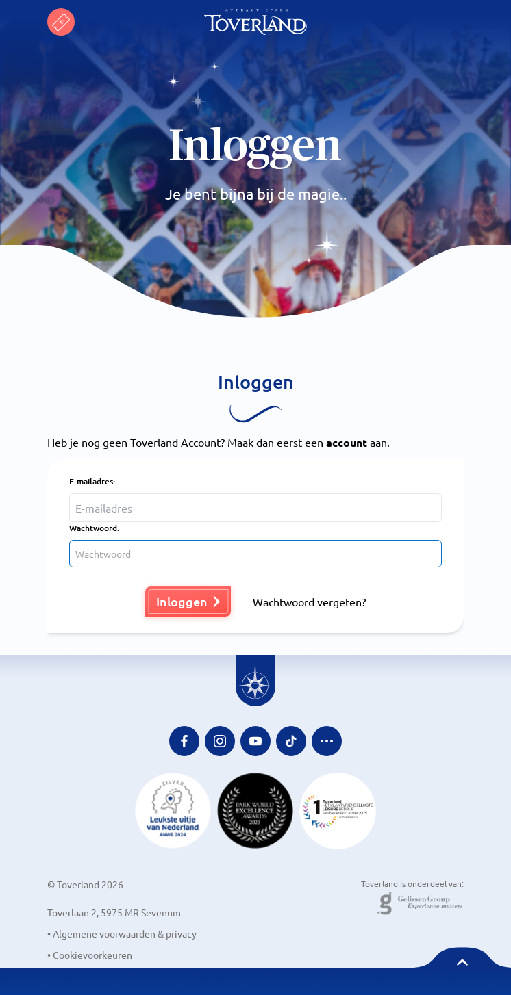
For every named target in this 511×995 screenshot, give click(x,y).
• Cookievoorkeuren (89, 954)
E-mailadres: (92, 481)
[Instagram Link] (220, 741)
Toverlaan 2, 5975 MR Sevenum (114, 912)
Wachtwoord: (94, 528)
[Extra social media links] (327, 741)
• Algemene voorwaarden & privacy (122, 933)
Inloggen (188, 601)
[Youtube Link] (255, 741)
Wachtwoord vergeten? (309, 601)
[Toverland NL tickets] (61, 22)
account (346, 442)
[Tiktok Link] (291, 741)
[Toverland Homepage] (255, 22)
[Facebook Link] (184, 741)
